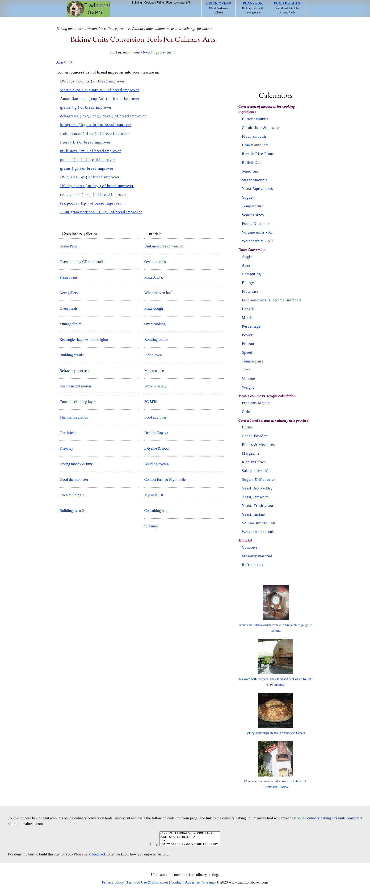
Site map (150, 526)
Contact (177, 885)
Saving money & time (76, 464)
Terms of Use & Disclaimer (147, 885)
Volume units (253, 232)
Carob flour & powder (261, 128)
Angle (247, 257)
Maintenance (154, 371)
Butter (247, 427)
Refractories (252, 565)
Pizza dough (153, 308)
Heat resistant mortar (75, 386)
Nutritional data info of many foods (287, 7)
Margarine (251, 453)
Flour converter (175, 2)
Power (247, 335)
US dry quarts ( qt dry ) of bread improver (97, 186)
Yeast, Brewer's (255, 497)
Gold (246, 412)
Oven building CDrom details (81, 262)
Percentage (251, 326)
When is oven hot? (158, 293)
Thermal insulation (73, 417)
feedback (99, 857)
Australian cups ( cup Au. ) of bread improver (100, 99)
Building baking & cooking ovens (252, 7)
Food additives (155, 417)
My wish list (153, 495)
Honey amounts (255, 145)
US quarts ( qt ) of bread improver (90, 177)
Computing (251, 274)
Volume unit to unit (259, 523)
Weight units (253, 241)
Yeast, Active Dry (257, 488)
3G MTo (150, 402)
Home (88, 9)
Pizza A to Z (153, 277)
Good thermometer (73, 479)
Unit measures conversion (163, 246)
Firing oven (153, 355)
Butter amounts (255, 119)
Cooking (149, 2)
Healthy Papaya (156, 433)
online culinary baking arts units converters (329, 818)
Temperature (253, 206)
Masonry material (257, 556)
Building (137, 2)
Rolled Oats (252, 162)
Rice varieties (254, 462)
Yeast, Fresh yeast (257, 506)
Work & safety (155, 386)
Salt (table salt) (255, 471)
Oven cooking (154, 324)
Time (246, 370)
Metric (247, 318)
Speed (247, 352)
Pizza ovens (68, 277)
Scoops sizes (253, 215)
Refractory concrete (74, 371)
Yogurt (248, 197)
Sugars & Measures (258, 479)
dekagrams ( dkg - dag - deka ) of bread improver (103, 116)
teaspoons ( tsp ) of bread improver (90, 203)
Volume (248, 379)
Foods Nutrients (256, 224)
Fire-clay (66, 448)
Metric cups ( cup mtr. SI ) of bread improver (99, 90)
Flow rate (250, 291)
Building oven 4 (156, 464)
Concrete (249, 547)
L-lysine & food (156, 448)
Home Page (68, 246)
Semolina (250, 171)
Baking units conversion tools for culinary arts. (144, 40)
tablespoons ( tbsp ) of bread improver (93, 195)
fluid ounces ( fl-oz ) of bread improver (94, 134)
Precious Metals (256, 403)
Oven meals (68, 308)
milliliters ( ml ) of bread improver (90, 151)
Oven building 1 (71, 495)
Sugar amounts (255, 180)
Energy (248, 283)
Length (248, 309)
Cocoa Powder (254, 436)
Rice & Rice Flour (258, 154)
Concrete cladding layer (77, 402)
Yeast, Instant (253, 514)
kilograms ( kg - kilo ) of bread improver (95, 125)
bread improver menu (159, 52)
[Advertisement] (275, 56)
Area (246, 265)
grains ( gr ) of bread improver (87, 168)
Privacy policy (113, 885)
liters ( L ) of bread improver (85, 142)
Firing (160, 2)
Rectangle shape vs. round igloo (83, 339)
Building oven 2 (71, 511)
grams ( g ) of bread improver (86, 107)
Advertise (192, 885)
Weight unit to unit (258, 532)
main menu (131, 52)
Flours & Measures (258, 445)
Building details (71, 355)
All (188, 2)
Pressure (249, 344)
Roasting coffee (156, 339)
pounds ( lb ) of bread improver (87, 160)
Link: (151, 848)
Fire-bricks (67, 433)
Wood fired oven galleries (218, 7)
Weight (248, 387)
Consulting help (156, 511)
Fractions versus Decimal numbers (272, 300)
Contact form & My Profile (164, 479)
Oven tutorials (155, 262)
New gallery (68, 293)
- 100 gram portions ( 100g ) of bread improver (101, 212)
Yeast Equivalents (257, 189)
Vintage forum (70, 324)
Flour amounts (254, 136)
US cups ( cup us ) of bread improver (92, 81)
